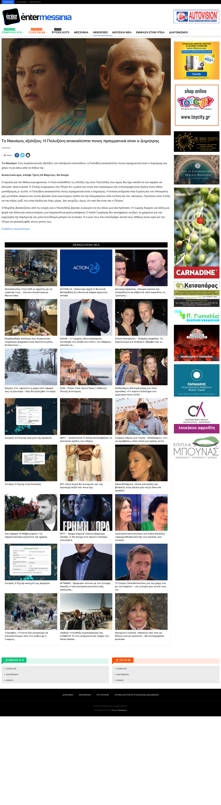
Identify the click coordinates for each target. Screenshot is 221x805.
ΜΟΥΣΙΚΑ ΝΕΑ (122, 32)
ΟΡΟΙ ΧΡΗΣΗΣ (103, 695)
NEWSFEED (100, 32)
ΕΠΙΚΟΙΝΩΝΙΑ (35, 2)
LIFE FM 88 (37, 31)
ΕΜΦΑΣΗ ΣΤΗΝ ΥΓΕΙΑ (150, 32)
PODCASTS (60, 31)
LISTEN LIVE (11, 669)
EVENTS (9, 680)
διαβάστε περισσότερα (16, 229)
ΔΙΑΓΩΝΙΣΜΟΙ (178, 32)
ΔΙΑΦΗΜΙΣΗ (22, 2)
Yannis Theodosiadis (119, 710)
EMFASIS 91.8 (12, 31)
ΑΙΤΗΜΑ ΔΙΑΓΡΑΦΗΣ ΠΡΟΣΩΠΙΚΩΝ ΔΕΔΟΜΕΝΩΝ (137, 695)
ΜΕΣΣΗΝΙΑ (81, 32)
